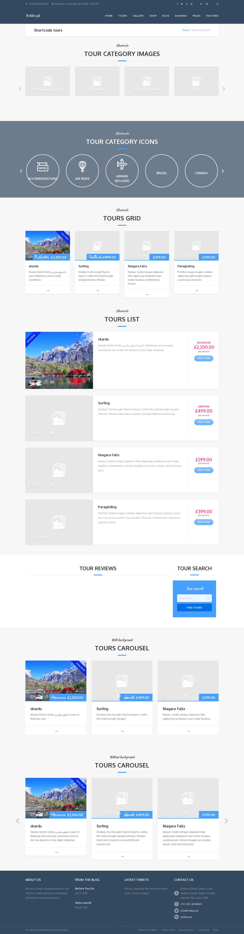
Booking (181, 15)
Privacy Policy (168, 930)
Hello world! (83, 902)
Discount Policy (186, 930)
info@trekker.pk (189, 910)
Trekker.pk (32, 15)
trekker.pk (186, 917)
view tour (204, 358)
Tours (122, 15)
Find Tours (194, 607)
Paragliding (186, 266)
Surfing (83, 266)
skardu (33, 266)
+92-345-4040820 (191, 904)
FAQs (216, 930)
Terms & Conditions (148, 930)
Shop (153, 15)
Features (212, 15)
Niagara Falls (137, 266)
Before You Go (84, 888)
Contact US (203, 930)
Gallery (138, 15)
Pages (196, 15)
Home (109, 15)
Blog (165, 15)
